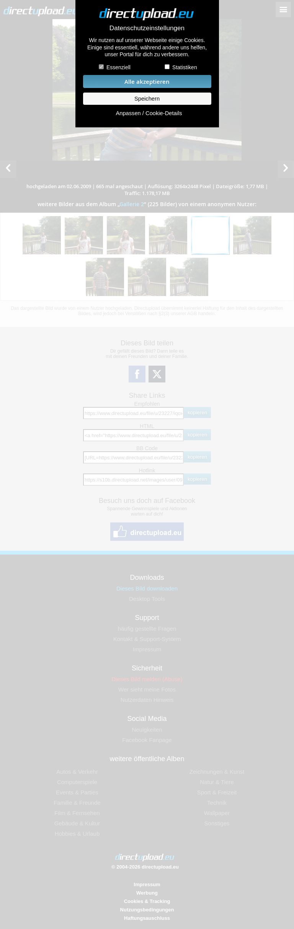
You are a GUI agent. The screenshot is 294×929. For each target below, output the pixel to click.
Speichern (147, 99)
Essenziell (118, 67)
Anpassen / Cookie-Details (149, 113)
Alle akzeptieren (147, 81)
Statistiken (184, 67)
